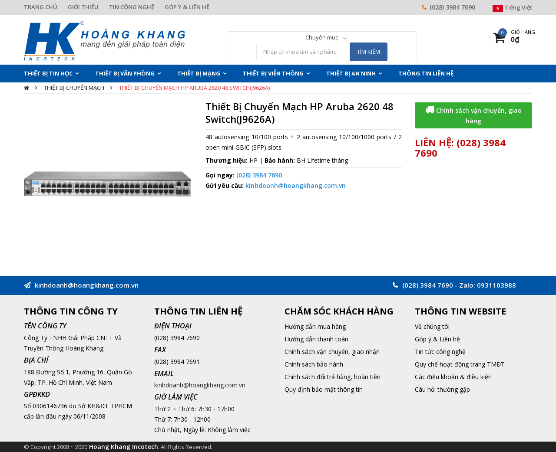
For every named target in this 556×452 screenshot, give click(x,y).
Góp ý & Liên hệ (437, 339)
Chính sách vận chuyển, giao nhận (332, 351)
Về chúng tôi (432, 326)
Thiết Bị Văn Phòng (125, 73)
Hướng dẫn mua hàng (315, 326)
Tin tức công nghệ (440, 351)
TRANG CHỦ (40, 7)
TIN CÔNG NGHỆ (131, 7)
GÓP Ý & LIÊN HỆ (187, 7)
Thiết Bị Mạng (198, 73)
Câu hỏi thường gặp (442, 389)
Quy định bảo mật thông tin (324, 389)
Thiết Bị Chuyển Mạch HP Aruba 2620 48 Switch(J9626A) (194, 88)
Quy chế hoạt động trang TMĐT (460, 364)
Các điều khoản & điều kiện (453, 377)
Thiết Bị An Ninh (351, 73)
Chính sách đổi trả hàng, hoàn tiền (333, 377)
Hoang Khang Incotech (123, 446)
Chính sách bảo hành (314, 364)
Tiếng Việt (512, 7)
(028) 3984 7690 (452, 7)
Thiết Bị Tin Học (48, 73)
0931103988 (496, 285)
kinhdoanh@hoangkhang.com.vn (295, 185)
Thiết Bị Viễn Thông (273, 73)
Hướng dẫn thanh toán (316, 339)
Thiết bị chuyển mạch (74, 88)
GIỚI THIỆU (83, 7)
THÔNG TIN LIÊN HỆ (425, 73)
